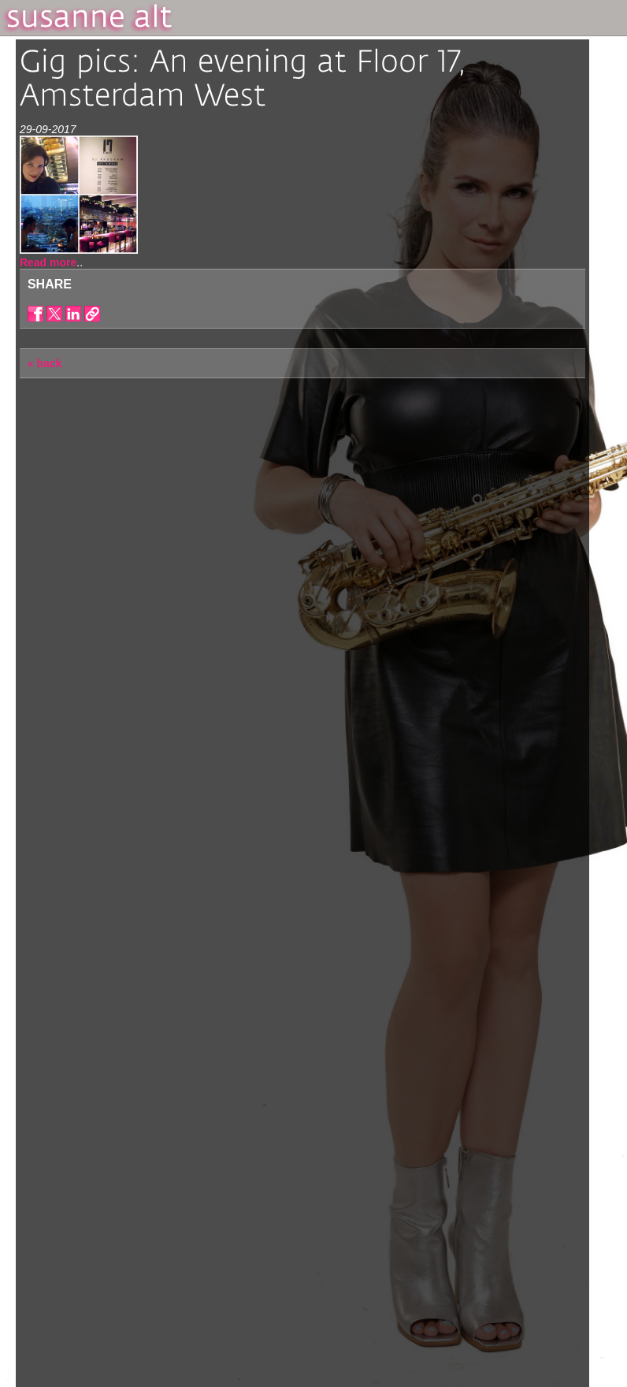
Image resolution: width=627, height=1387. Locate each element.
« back (45, 363)
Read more (48, 262)
